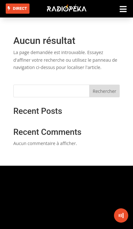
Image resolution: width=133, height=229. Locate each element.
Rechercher (104, 91)
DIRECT (20, 8)
